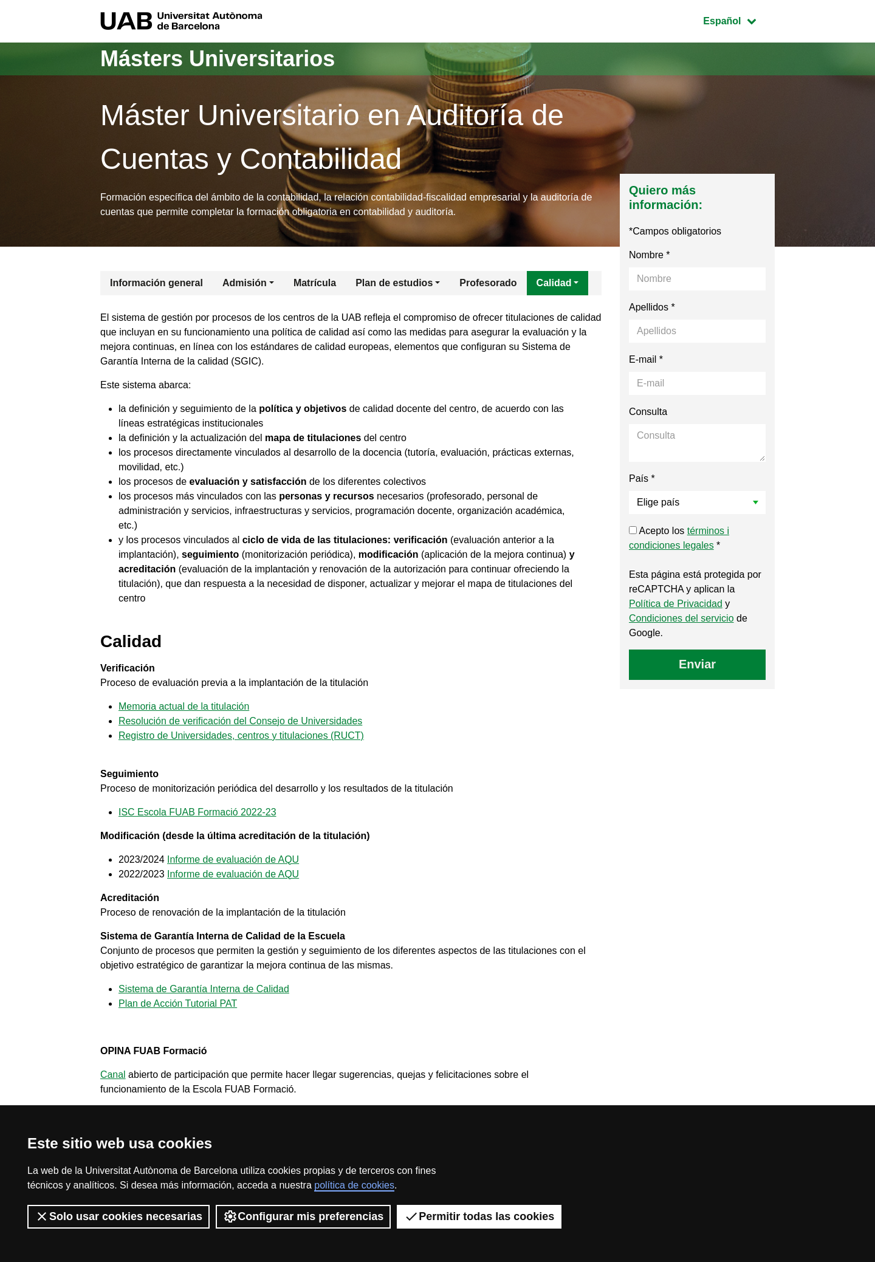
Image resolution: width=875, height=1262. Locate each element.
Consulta (648, 411)
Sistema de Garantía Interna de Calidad (204, 989)
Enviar (697, 664)
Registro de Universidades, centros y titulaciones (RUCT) (241, 735)
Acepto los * (679, 538)
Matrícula (314, 283)
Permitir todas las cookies (479, 1216)
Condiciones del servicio (681, 618)
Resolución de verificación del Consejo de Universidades (240, 721)
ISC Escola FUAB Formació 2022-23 (197, 812)
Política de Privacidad (675, 603)
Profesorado (487, 283)
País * (642, 478)
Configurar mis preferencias (303, 1216)
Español (738, 19)
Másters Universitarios (217, 58)
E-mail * (646, 359)
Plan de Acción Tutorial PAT (178, 1003)
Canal (113, 1074)
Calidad (554, 283)
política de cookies (354, 1185)
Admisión (244, 283)
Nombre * (649, 255)
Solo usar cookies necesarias (118, 1216)
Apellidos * (652, 307)
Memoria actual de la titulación (184, 706)
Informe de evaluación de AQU (233, 859)
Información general (156, 283)
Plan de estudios (394, 283)
